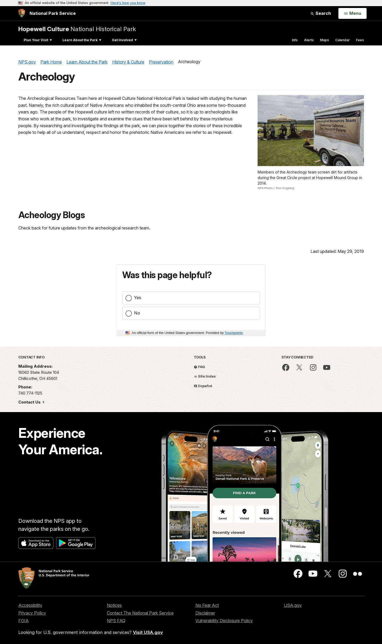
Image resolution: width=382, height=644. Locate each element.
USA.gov (293, 605)
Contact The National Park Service (140, 613)
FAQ (199, 367)
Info (295, 40)
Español (203, 386)
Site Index (205, 376)
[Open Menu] (352, 13)
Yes (137, 297)
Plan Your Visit (38, 40)
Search (320, 13)
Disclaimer (205, 613)
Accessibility (30, 605)
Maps (324, 40)
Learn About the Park (81, 40)
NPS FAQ (116, 620)
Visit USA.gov (148, 632)
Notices (114, 605)
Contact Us (30, 402)
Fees (360, 40)
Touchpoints (234, 333)
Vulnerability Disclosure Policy (224, 620)
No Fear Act (207, 605)
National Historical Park (77, 28)
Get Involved (124, 40)
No (137, 313)
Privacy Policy (32, 613)
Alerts (309, 40)
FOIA (23, 620)
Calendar (342, 40)
